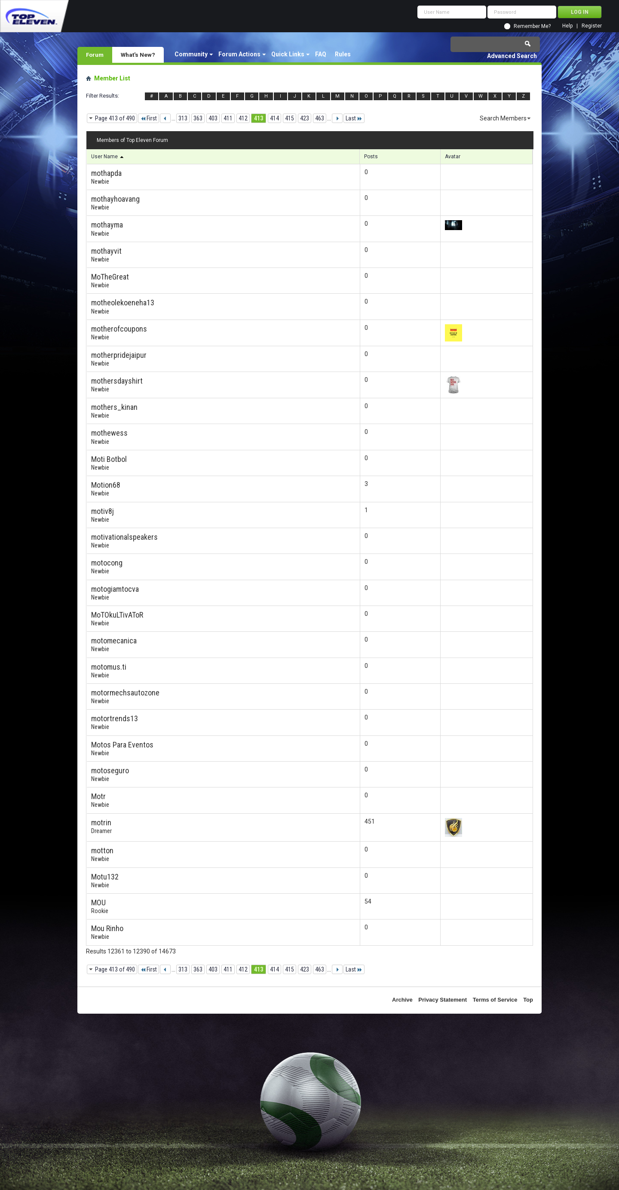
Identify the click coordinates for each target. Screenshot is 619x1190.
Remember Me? (532, 26)
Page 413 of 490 (115, 118)
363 (197, 118)
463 (319, 118)
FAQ (320, 54)
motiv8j (102, 511)
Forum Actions (239, 54)
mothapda (106, 173)
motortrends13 (114, 718)
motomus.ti (108, 666)
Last (354, 118)
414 (274, 118)
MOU (98, 902)
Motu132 (105, 876)
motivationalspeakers (124, 536)
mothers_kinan (114, 407)
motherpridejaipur (119, 355)
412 (243, 118)
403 (213, 118)
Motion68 (105, 484)
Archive (402, 999)
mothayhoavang (115, 198)
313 (182, 118)
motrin (101, 822)
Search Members (503, 118)
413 (258, 118)
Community (191, 54)
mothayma (107, 224)
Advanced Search (512, 55)
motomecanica (114, 640)
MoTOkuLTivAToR (117, 614)
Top (528, 999)
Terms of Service (495, 999)
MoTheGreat (110, 276)
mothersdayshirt (117, 380)
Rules (343, 54)
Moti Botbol (109, 459)
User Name (108, 157)
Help (567, 26)
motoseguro (110, 770)
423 (304, 118)
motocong (107, 562)
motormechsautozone (125, 692)
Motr (98, 796)
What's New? (138, 54)
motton (102, 850)
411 (228, 118)
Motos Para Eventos (122, 744)
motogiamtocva (115, 588)
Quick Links (287, 54)
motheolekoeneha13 (122, 302)
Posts (371, 157)
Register (592, 26)
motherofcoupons (119, 328)
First (148, 118)
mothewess (109, 432)
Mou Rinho (107, 928)
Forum (95, 54)
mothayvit (106, 250)
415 (289, 118)
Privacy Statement (442, 999)
